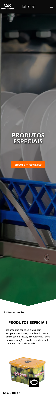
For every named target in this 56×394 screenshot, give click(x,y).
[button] (51, 6)
